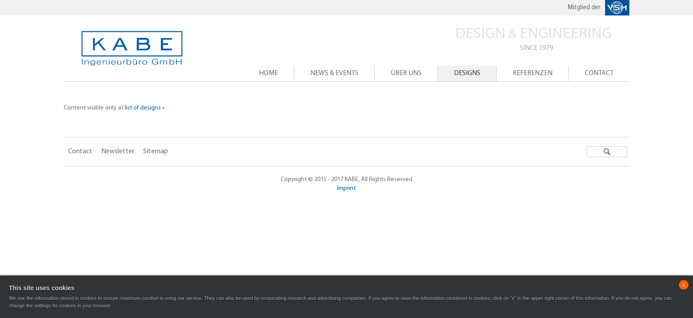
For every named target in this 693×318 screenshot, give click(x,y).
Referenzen (532, 73)
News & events (334, 73)
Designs (467, 73)
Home (268, 73)
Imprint (346, 188)
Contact (599, 73)
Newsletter (117, 151)
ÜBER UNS (406, 73)
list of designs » (145, 108)
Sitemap (155, 151)
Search (607, 151)
